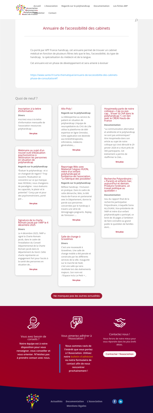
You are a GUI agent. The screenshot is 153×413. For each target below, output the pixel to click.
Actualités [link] (56, 401)
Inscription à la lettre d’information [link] (29, 110)
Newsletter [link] (39, 13)
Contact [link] (52, 13)
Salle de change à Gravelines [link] (70, 238)
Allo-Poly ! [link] (66, 108)
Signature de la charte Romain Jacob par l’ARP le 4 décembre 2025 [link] (33, 223)
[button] (114, 401)
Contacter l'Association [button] (120, 354)
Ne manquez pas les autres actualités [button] (76, 295)
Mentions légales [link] (76, 406)
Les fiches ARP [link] (120, 6)
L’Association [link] (51, 6)
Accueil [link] (37, 6)
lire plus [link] (33, 133)
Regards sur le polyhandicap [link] (75, 6)
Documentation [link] (102, 6)
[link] (27, 9)
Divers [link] (21, 115)
